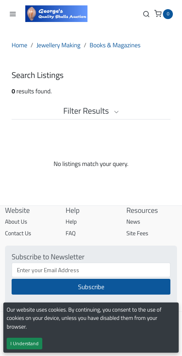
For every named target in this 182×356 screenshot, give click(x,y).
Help (71, 221)
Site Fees (137, 233)
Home (19, 45)
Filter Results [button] (91, 110)
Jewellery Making (58, 45)
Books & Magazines (115, 45)
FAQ (70, 233)
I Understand (24, 343)
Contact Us (18, 233)
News (133, 221)
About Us (16, 221)
